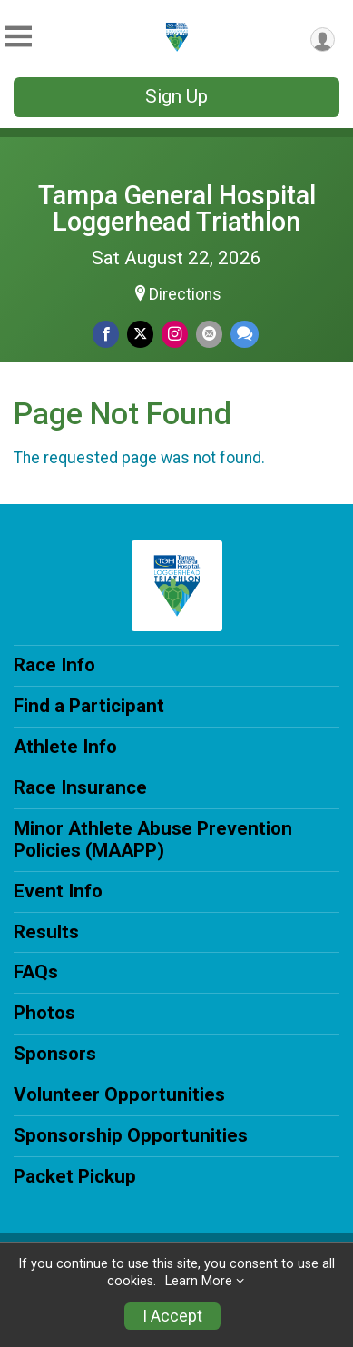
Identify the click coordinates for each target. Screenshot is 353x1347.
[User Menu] (322, 39)
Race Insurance (80, 787)
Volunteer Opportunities (119, 1094)
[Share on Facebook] (106, 334)
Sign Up (176, 96)
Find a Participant (89, 706)
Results (46, 932)
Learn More (198, 1281)
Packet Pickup (75, 1176)
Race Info (54, 665)
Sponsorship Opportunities (131, 1135)
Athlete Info (65, 747)
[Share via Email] (209, 334)
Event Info (58, 891)
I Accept (172, 1316)
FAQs (36, 972)
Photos (44, 1013)
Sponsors (55, 1054)
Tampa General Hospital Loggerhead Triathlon (177, 208)
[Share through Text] (244, 334)
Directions (185, 294)
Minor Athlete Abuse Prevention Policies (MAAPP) (153, 839)
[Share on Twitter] (140, 334)
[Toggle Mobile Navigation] (18, 36)
